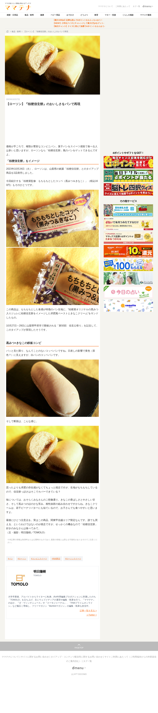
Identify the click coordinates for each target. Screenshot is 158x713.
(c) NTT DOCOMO (79, 674)
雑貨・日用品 (12, 15)
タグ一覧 (87, 661)
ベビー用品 (55, 15)
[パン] (10, 558)
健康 (42, 15)
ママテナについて (11, 657)
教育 (96, 15)
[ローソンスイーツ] (73, 558)
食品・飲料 (29, 15)
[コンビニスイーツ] (39, 558)
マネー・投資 (110, 15)
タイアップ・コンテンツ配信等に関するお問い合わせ (77, 657)
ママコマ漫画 (145, 15)
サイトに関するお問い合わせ (35, 657)
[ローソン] (22, 558)
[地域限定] (56, 558)
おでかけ (70, 15)
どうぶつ (84, 15)
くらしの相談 (127, 15)
